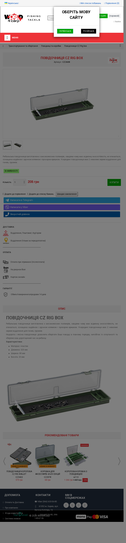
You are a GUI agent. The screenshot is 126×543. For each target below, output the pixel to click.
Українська (65, 31)
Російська (88, 31)
